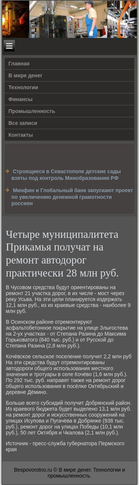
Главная (19, 64)
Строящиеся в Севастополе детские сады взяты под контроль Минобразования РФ (66, 174)
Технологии (23, 87)
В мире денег (26, 75)
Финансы (21, 99)
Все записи (23, 123)
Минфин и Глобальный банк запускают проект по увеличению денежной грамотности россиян (72, 196)
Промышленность (32, 111)
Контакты (21, 135)
